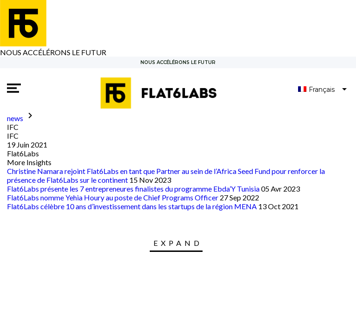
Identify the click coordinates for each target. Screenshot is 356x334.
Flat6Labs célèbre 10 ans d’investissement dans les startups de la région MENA (132, 206)
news (15, 118)
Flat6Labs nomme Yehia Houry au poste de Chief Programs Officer (112, 197)
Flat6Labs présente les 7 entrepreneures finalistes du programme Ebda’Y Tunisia (133, 188)
